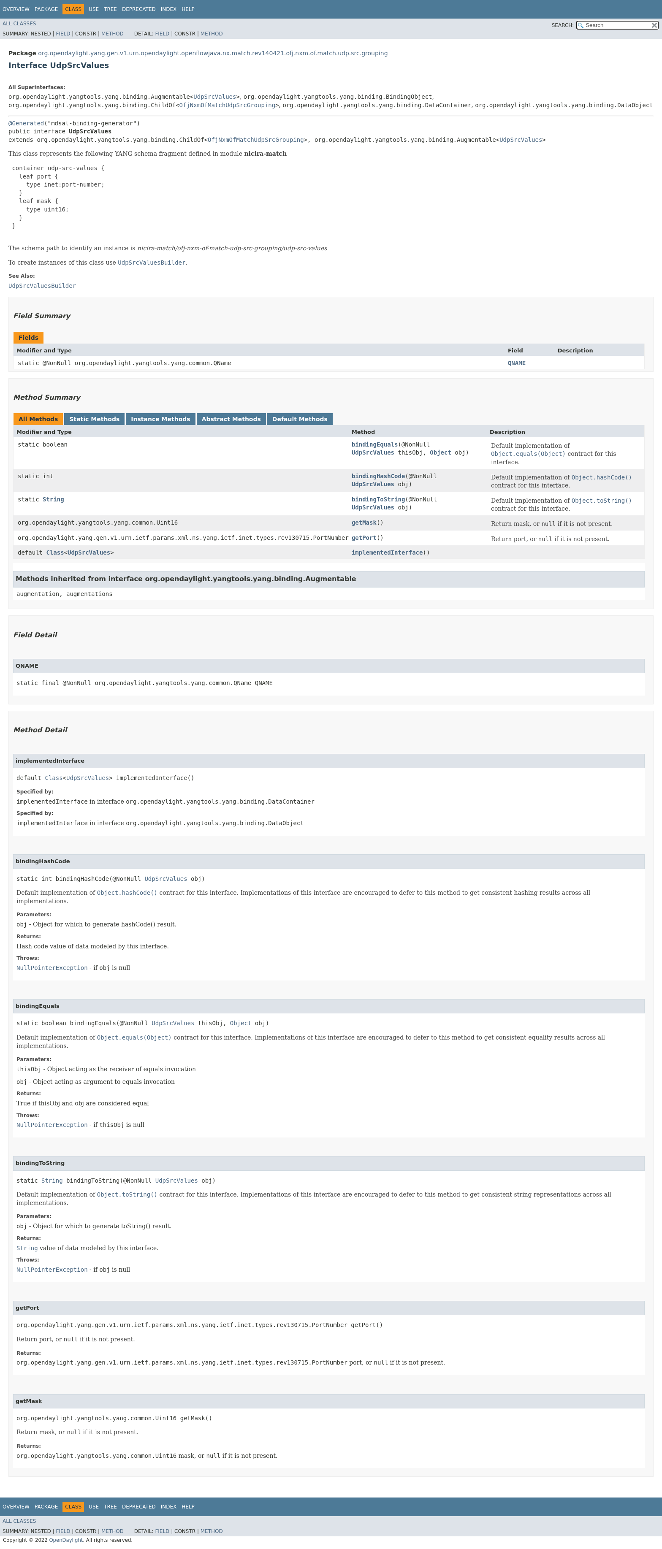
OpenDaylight (66, 1540)
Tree (110, 9)
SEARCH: (563, 25)
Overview (16, 9)
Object (440, 452)
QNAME (517, 363)
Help (188, 9)
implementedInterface (387, 552)
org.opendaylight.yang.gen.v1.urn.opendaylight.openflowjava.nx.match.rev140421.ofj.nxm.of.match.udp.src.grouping (213, 53)
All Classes (19, 24)
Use (94, 9)
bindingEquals (375, 444)
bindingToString (378, 499)
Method (112, 34)
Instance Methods (160, 419)
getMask (364, 522)
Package (46, 9)
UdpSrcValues (214, 96)
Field (63, 34)
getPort (364, 537)
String (53, 499)
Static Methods (94, 419)
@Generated (26, 123)
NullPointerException (52, 967)
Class (55, 552)
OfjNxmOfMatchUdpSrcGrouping (227, 105)
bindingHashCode (378, 476)
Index (169, 9)
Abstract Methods (231, 419)
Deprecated (139, 9)
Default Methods (300, 419)
